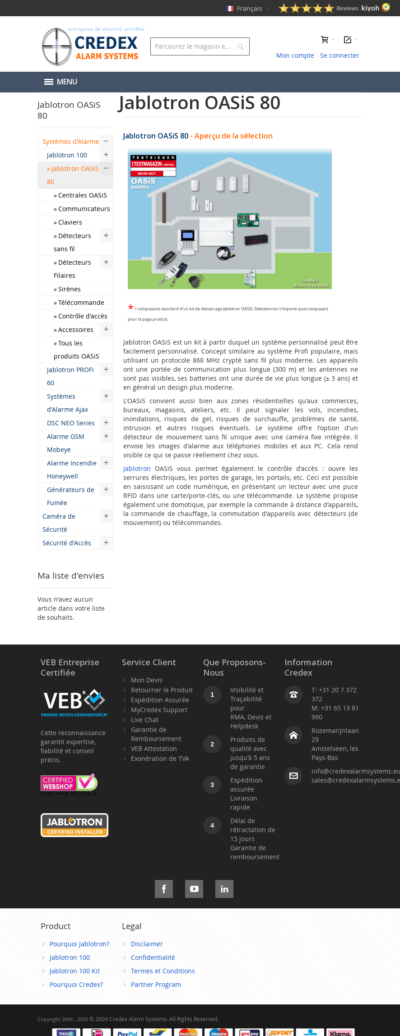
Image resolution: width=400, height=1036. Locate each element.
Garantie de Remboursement (156, 734)
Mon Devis (147, 680)
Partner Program (156, 984)
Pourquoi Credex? (76, 984)
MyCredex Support (159, 709)
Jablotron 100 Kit (75, 971)
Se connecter (339, 55)
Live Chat (144, 719)
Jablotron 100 (70, 957)
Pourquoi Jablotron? (79, 943)
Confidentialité (153, 957)
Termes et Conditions (163, 971)
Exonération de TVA (160, 758)
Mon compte (295, 55)
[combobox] (200, 46)
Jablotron (137, 468)
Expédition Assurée (160, 699)
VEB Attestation (154, 748)
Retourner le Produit (162, 690)
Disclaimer (147, 943)
